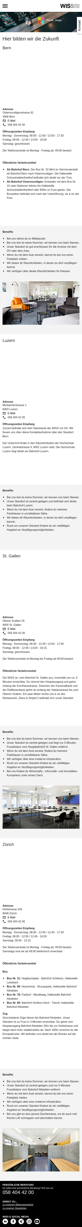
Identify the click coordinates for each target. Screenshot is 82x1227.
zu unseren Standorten (15, 1208)
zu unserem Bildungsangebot (18, 1204)
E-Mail (11, 120)
